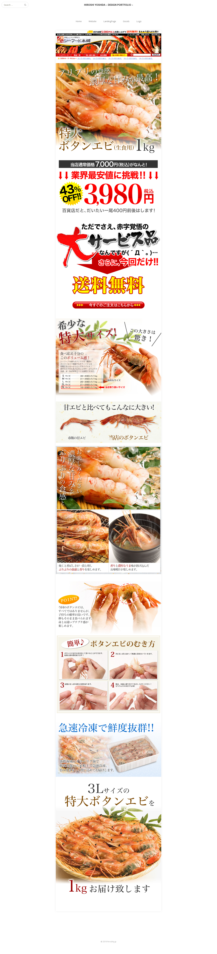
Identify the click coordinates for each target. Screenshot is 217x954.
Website (92, 21)
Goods (126, 21)
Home (79, 21)
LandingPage (109, 21)
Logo (139, 21)
